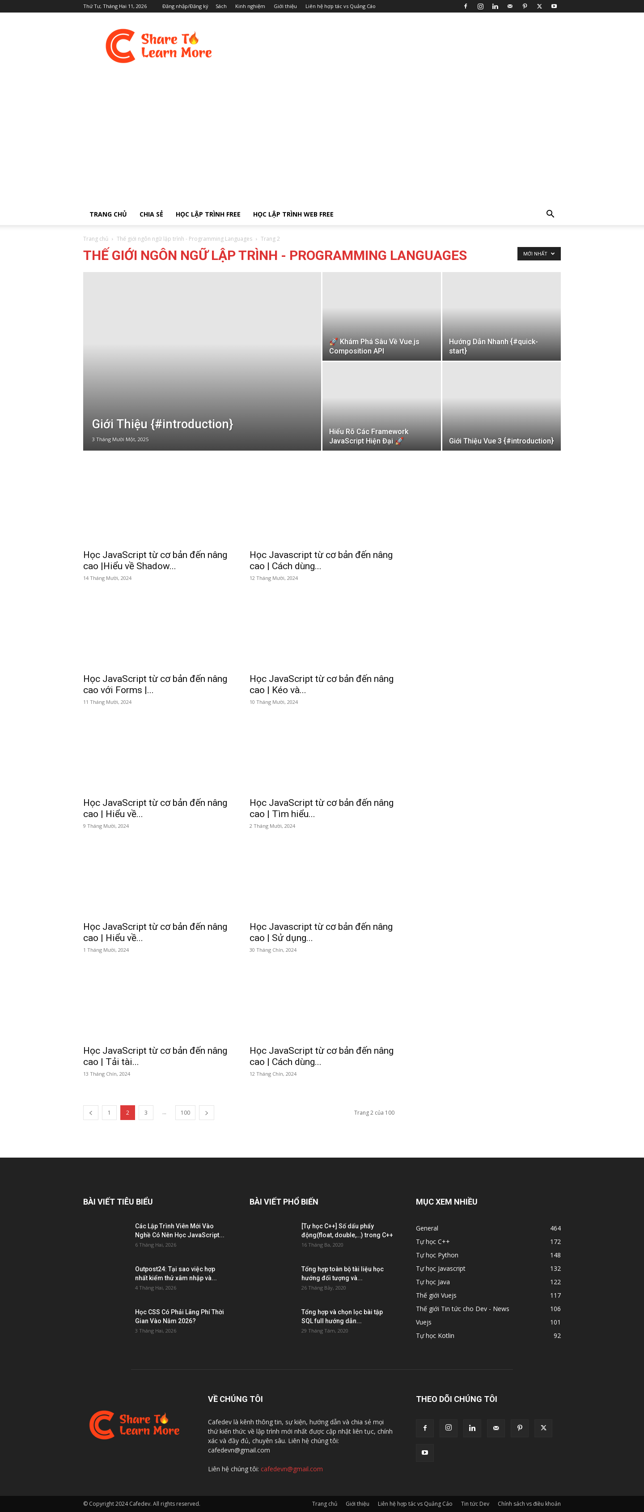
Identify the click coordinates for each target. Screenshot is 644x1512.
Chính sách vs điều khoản (529, 1504)
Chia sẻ (151, 214)
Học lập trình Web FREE (293, 214)
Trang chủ (108, 214)
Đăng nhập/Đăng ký (185, 6)
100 (185, 1112)
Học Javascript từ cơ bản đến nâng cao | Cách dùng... (321, 560)
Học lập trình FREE (208, 214)
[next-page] (206, 1112)
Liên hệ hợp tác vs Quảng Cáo (340, 6)
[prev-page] (90, 1112)
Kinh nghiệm (250, 6)
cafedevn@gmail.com (292, 1469)
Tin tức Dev (475, 1504)
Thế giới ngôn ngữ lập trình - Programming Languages (184, 239)
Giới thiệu (285, 6)
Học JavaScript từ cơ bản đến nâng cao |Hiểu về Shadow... (155, 560)
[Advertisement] (322, 136)
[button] (550, 215)
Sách (221, 6)
